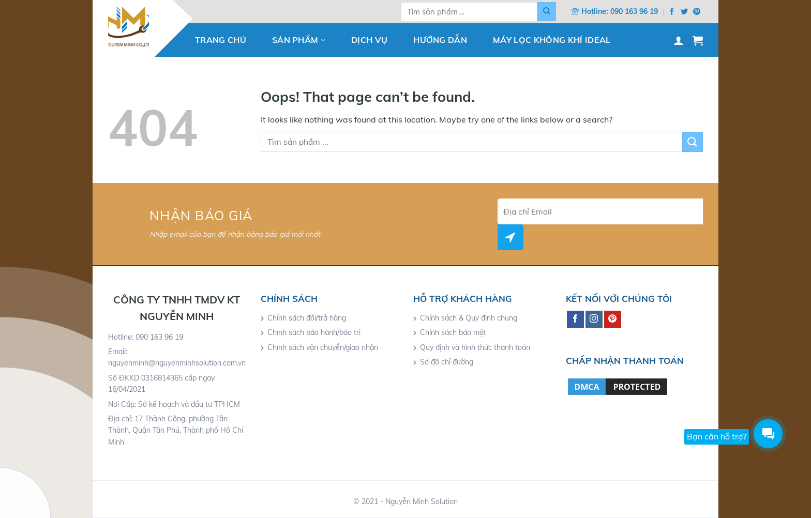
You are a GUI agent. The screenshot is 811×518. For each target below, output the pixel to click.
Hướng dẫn (440, 40)
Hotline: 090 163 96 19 (145, 337)
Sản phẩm (298, 40)
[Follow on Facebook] (671, 12)
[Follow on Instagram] (594, 319)
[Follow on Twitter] (684, 12)
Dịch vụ (369, 40)
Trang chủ (220, 40)
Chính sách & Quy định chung (468, 318)
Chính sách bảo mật (453, 332)
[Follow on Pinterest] (696, 12)
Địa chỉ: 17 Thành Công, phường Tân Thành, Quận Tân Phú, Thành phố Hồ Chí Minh (175, 430)
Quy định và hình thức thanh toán (475, 347)
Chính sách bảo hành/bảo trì (314, 332)
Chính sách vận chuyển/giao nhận (322, 347)
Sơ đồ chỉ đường (446, 362)
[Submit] (546, 11)
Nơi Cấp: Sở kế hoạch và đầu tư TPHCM (174, 404)
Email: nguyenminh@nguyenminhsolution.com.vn (177, 357)
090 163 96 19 (634, 11)
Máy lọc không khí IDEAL (551, 40)
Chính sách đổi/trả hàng (306, 318)
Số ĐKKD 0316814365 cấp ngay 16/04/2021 (161, 383)
